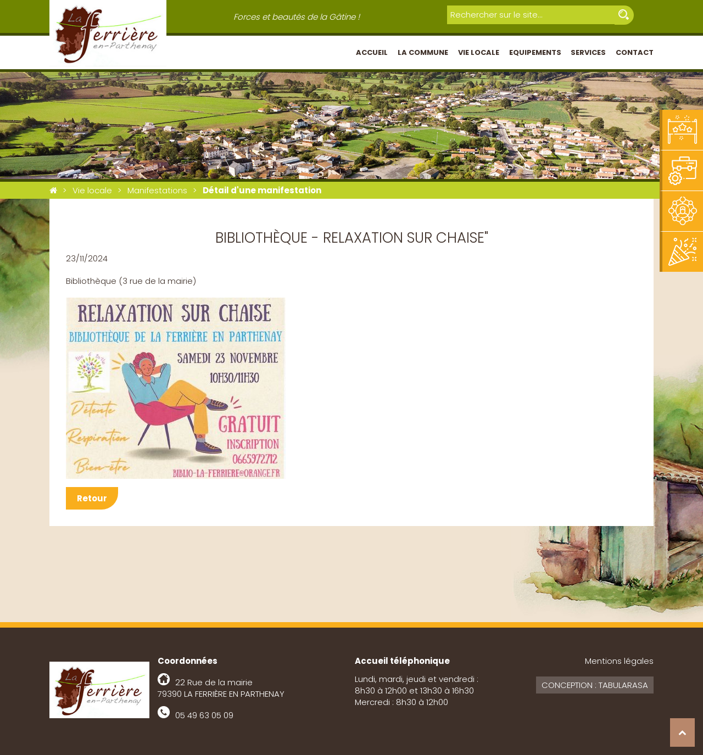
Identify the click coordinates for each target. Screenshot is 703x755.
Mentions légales (619, 661)
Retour (92, 498)
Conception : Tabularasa (595, 685)
